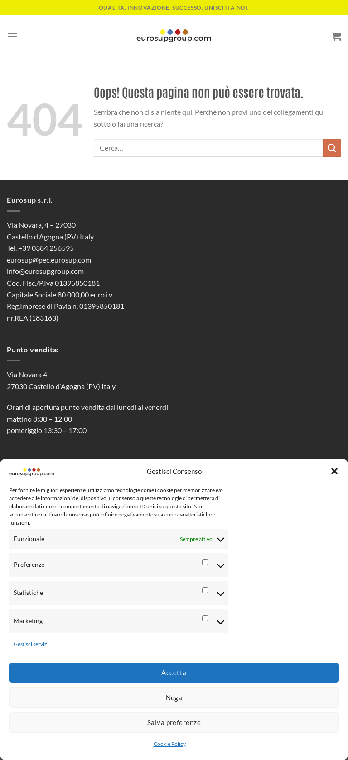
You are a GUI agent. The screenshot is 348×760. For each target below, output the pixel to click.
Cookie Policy (170, 744)
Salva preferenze (174, 722)
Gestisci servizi (31, 644)
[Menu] (12, 36)
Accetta (173, 672)
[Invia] (332, 147)
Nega (174, 697)
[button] (334, 471)
